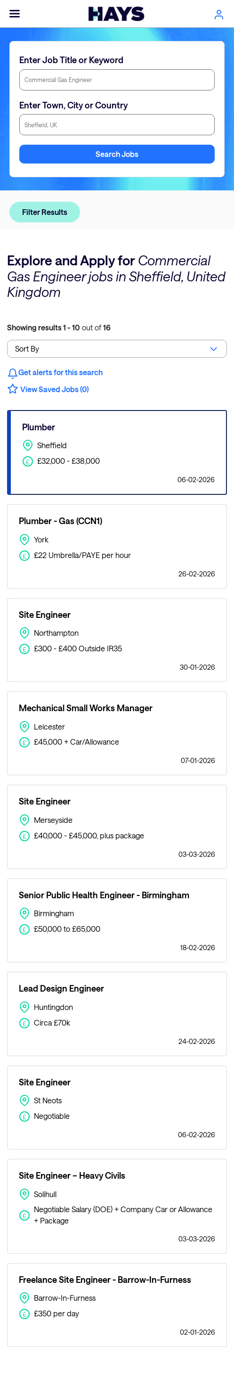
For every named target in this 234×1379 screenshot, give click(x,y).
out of (59, 327)
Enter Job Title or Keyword (71, 60)
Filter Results (44, 211)
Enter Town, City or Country (73, 105)
